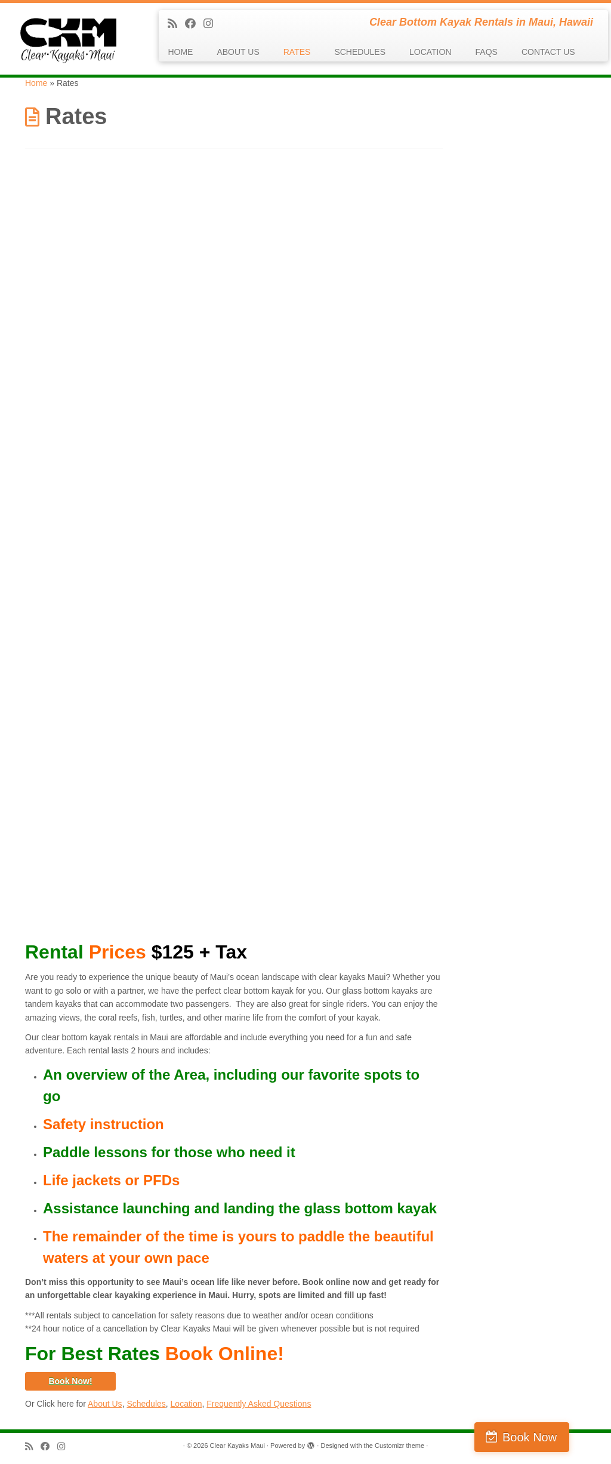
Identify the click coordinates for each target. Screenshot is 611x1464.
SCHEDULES (359, 52)
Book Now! (70, 1381)
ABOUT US (238, 52)
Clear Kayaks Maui (237, 1445)
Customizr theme (399, 1445)
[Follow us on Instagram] (212, 24)
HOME (180, 52)
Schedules (145, 1403)
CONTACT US (548, 52)
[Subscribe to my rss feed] (176, 24)
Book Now (559, 1437)
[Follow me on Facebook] (194, 24)
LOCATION (430, 52)
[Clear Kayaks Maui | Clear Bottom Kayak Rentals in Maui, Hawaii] (71, 39)
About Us (105, 1403)
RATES (297, 52)
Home (36, 83)
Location (186, 1403)
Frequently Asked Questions (258, 1403)
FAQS (487, 52)
